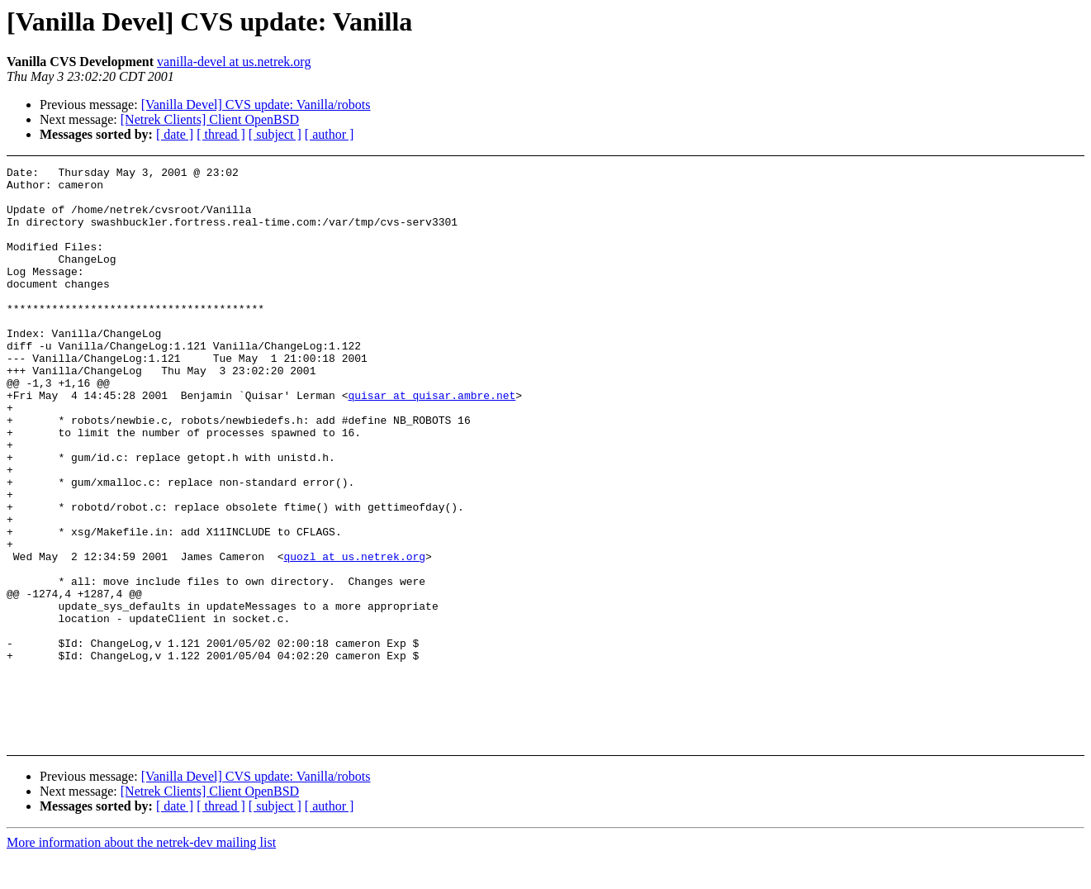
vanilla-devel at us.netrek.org (234, 62)
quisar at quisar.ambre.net (431, 442)
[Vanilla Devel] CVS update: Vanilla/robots (256, 104)
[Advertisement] (974, 207)
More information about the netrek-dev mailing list (141, 875)
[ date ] (174, 134)
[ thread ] (221, 134)
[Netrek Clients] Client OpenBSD (210, 119)
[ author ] (329, 134)
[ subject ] (275, 134)
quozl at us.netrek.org (354, 635)
